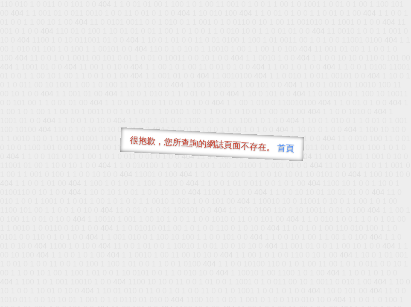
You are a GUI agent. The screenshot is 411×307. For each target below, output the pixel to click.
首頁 (285, 148)
